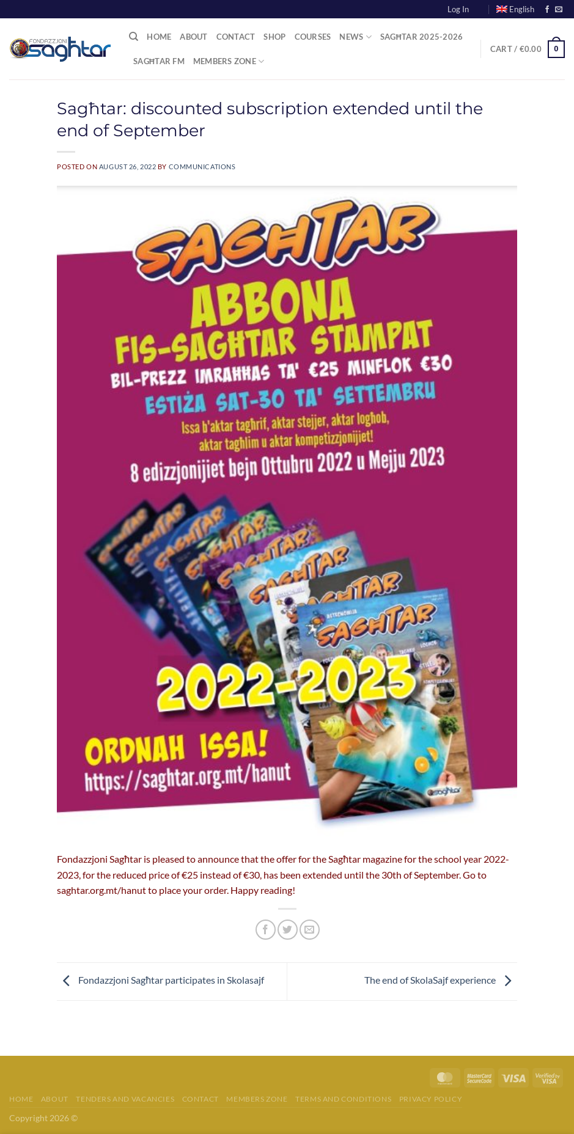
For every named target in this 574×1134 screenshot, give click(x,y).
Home (159, 37)
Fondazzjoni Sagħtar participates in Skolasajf (160, 980)
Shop (274, 37)
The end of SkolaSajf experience (440, 980)
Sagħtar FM (159, 61)
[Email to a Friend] (310, 930)
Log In (458, 9)
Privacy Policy (431, 1098)
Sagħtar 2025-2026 (421, 37)
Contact (236, 37)
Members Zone (229, 61)
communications (202, 166)
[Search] (133, 36)
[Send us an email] (558, 9)
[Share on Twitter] (288, 930)
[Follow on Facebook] (547, 9)
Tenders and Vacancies (125, 1098)
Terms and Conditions (343, 1098)
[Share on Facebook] (266, 930)
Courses (313, 37)
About (193, 37)
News (355, 37)
